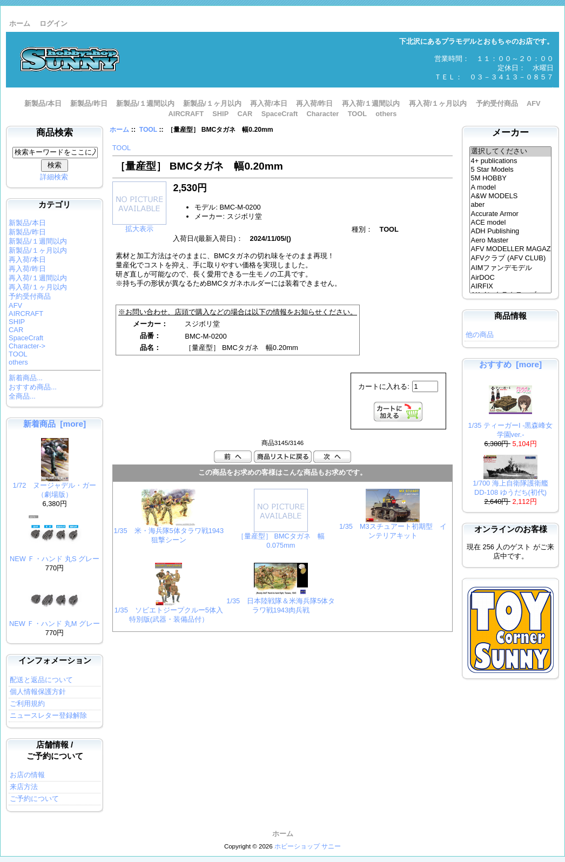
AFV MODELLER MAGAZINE (510, 249)
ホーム (19, 23)
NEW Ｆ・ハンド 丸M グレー (54, 620)
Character (323, 114)
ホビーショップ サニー (307, 846)
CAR (245, 114)
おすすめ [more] (510, 364)
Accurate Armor (510, 214)
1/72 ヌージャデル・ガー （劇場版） (55, 487)
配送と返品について (41, 680)
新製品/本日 (43, 103)
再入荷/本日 (268, 103)
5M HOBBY (510, 178)
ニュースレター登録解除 (48, 715)
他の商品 (480, 335)
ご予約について (34, 798)
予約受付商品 (497, 103)
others (385, 114)
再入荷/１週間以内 (371, 103)
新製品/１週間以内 (145, 103)
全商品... (22, 396)
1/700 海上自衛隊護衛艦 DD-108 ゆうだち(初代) (514, 484)
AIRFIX (510, 286)
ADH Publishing (510, 231)
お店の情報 (27, 775)
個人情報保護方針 (38, 692)
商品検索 (54, 132)
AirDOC (510, 277)
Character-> (27, 346)
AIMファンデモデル (510, 268)
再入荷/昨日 (314, 103)
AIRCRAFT (186, 114)
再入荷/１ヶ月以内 (438, 103)
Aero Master (510, 240)
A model (510, 187)
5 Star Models (510, 169)
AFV (534, 103)
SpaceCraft (279, 114)
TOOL (148, 129)
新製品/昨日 (88, 103)
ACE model (510, 222)
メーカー (510, 132)
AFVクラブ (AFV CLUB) (510, 259)
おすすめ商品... (33, 387)
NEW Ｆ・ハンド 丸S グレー (54, 555)
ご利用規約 (27, 703)
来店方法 (24, 787)
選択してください (510, 152)
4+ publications (510, 161)
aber (510, 204)
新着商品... (26, 378)
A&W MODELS (510, 196)
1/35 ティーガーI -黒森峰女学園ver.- (510, 427)
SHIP (220, 114)
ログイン (53, 23)
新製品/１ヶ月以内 (212, 103)
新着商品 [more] (54, 423)
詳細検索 (54, 177)
